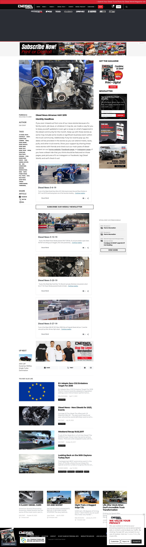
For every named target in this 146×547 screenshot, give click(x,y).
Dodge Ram (22, 152)
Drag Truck (22, 154)
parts (25, 172)
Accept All (136, 541)
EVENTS (86, 471)
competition (22, 138)
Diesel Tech (61, 6)
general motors (23, 162)
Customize (115, 541)
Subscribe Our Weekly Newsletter (64, 207)
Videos (51, 6)
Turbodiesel (22, 185)
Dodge (29, 150)
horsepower (22, 166)
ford (25, 160)
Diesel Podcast (80, 6)
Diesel (27, 140)
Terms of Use (23, 536)
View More (113, 250)
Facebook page (67, 149)
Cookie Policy (133, 534)
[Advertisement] (73, 27)
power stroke (23, 174)
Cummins (21, 140)
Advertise (45, 536)
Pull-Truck (22, 175)
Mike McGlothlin (63, 396)
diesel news (22, 146)
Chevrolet (22, 136)
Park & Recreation (110, 228)
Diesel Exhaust (23, 144)
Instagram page (84, 149)
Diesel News (62, 399)
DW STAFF (22, 125)
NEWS (20, 172)
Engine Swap (22, 158)
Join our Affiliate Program (105, 536)
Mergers (21, 168)
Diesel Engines (62, 471)
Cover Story (106, 491)
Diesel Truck (22, 150)
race (28, 175)
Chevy (28, 136)
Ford (85, 491)
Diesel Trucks (79, 471)
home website (55, 149)
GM (20, 164)
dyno (27, 156)
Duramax (21, 156)
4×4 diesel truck (23, 134)
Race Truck (22, 177)
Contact (53, 536)
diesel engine (22, 142)
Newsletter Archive (87, 536)
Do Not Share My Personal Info (68, 536)
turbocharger (23, 183)
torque (21, 181)
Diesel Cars (22, 491)
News (38, 6)
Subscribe (91, 6)
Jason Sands (50, 515)
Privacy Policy (34, 536)
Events (71, 6)
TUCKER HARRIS (63, 468)
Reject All (125, 541)
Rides (44, 6)
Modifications (23, 170)
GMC (23, 164)
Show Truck (22, 179)
